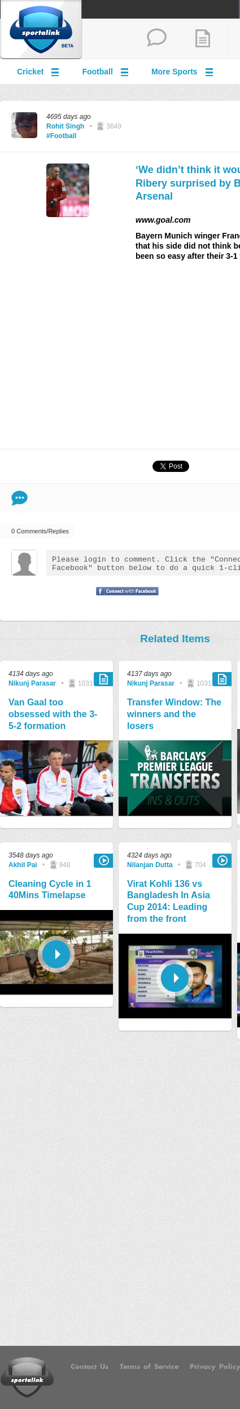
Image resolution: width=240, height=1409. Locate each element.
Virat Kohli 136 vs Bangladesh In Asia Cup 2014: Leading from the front (168, 901)
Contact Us (89, 1366)
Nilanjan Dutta (150, 865)
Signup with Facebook (124, 598)
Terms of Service (149, 1366)
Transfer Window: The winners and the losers (174, 714)
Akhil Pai (22, 865)
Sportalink (41, 30)
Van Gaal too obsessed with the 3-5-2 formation (52, 714)
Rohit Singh (65, 126)
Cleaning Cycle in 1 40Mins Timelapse (49, 889)
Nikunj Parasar (32, 683)
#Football (61, 136)
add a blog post (203, 39)
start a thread (157, 39)
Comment (19, 498)
